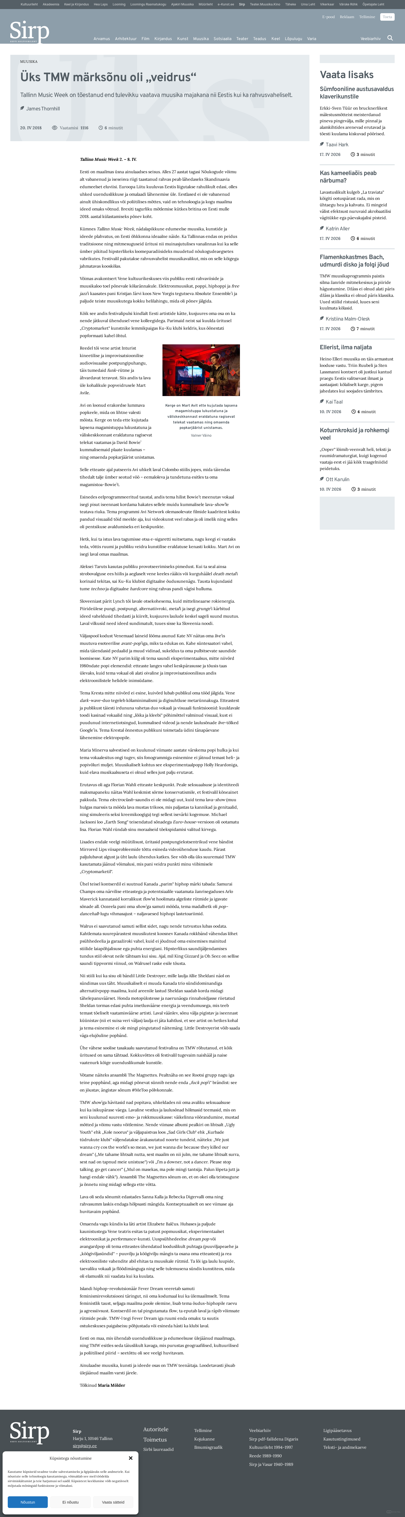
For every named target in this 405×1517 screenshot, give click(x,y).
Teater (242, 39)
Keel (275, 39)
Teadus (259, 39)
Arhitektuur (126, 39)
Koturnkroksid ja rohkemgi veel (354, 434)
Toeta (387, 16)
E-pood (328, 16)
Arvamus (102, 39)
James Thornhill (43, 109)
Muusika (201, 39)
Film (146, 39)
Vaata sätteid (113, 1502)
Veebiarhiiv (371, 39)
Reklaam (347, 16)
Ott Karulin (337, 479)
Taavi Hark (337, 145)
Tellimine (367, 16)
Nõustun (28, 1502)
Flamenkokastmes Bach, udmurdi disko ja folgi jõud (354, 261)
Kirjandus (163, 39)
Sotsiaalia (222, 39)
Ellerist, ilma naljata (346, 348)
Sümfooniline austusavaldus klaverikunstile (357, 93)
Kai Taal (334, 402)
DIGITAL (394, 1512)
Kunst (182, 39)
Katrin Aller (337, 229)
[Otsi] (390, 37)
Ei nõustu (71, 1502)
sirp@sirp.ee (85, 1445)
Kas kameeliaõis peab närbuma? (348, 177)
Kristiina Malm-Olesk (348, 319)
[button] (130, 1458)
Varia (311, 39)
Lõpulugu (293, 39)
